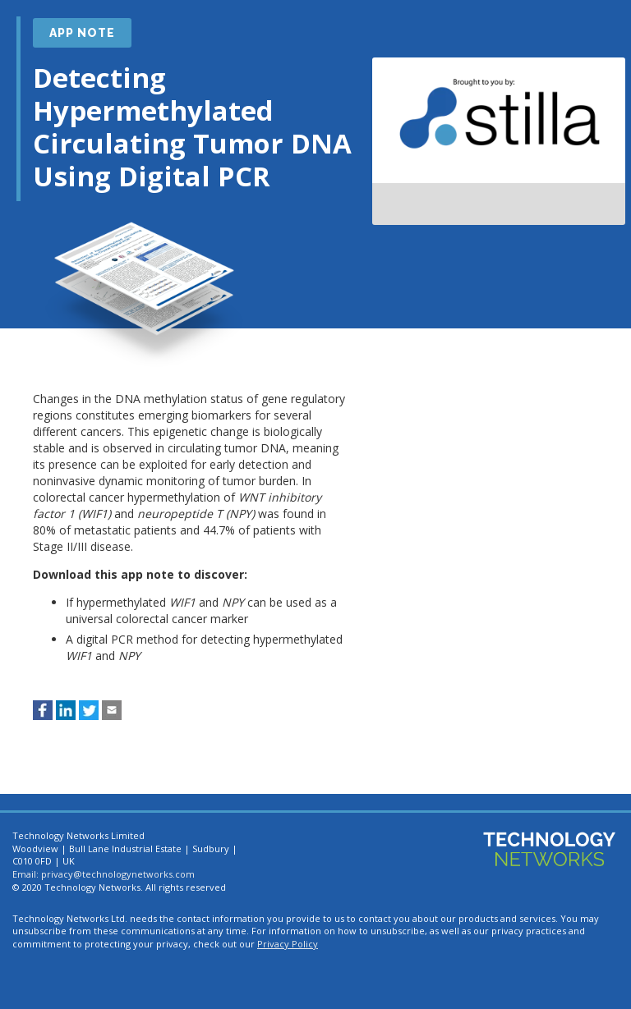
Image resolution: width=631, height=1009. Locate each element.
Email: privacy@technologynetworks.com (103, 874)
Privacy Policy (287, 944)
